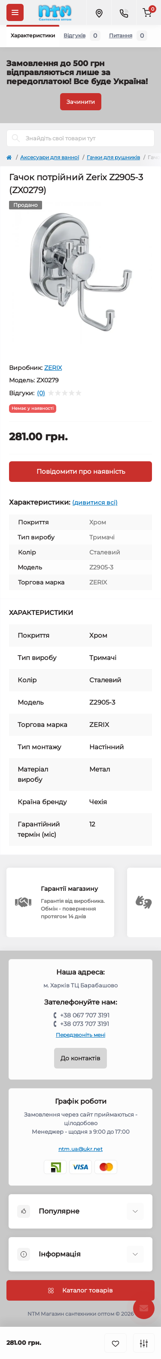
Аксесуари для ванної (49, 157)
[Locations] (98, 12)
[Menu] (15, 12)
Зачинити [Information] (81, 101)
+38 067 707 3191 (84, 1015)
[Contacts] (123, 12)
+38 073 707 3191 (84, 1024)
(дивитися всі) (95, 502)
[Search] (15, 138)
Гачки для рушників (113, 157)
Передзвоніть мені (80, 1035)
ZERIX (53, 368)
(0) (41, 393)
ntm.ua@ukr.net (80, 1149)
